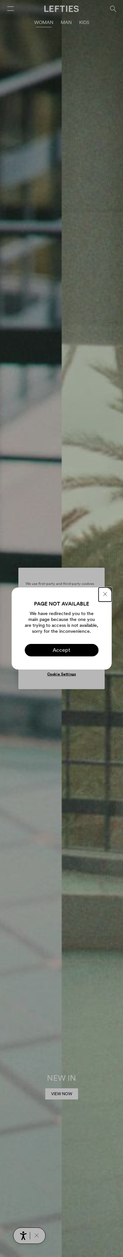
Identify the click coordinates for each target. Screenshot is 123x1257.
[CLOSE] (105, 594)
